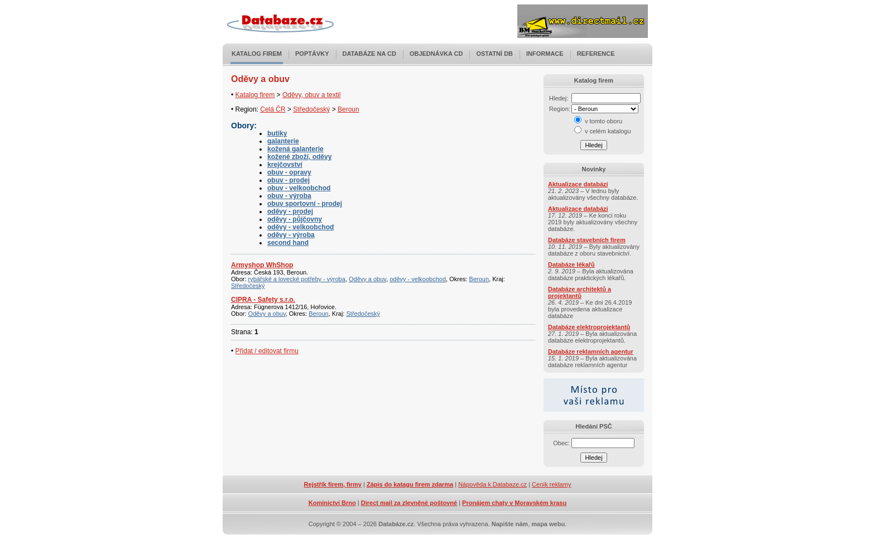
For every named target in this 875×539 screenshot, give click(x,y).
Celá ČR (272, 109)
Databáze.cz (396, 524)
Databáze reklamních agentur (590, 351)
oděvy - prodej (290, 211)
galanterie (283, 141)
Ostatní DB (494, 53)
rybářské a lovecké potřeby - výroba (296, 279)
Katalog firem (257, 53)
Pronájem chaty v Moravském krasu (514, 502)
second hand (288, 243)
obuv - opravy (289, 172)
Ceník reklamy (551, 484)
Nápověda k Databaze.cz (492, 484)
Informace (545, 53)
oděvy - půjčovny (294, 219)
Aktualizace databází (578, 184)
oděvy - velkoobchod (300, 227)
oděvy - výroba (291, 235)
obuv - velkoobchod (298, 188)
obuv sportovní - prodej (304, 204)
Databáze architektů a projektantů (579, 292)
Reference (596, 53)
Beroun (348, 109)
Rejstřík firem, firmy (333, 484)
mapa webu (548, 524)
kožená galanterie (295, 149)
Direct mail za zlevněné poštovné (409, 502)
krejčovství (284, 165)
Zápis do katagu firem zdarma (410, 484)
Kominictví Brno (332, 502)
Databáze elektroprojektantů (589, 327)
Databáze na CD (369, 53)
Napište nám (510, 524)
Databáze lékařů (571, 264)
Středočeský (311, 109)
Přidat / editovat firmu (267, 351)
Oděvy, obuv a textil (311, 95)
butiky (277, 133)
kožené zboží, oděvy (299, 157)
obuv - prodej (288, 180)
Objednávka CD (436, 53)
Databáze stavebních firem (587, 240)
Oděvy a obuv (367, 279)
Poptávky (312, 53)
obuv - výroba (289, 196)
